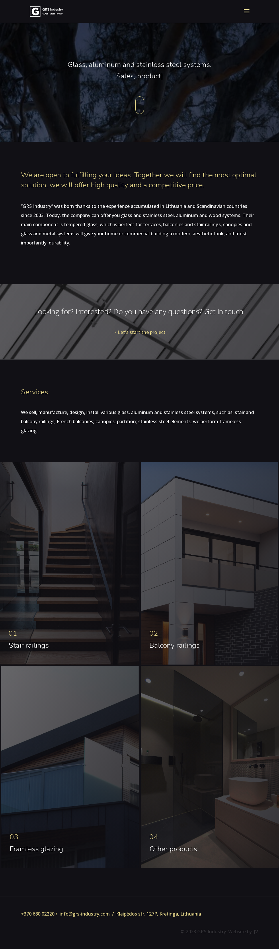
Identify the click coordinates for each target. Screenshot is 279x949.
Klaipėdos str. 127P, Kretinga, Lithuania (158, 914)
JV (256, 931)
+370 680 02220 (37, 914)
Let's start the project (141, 332)
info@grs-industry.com (85, 914)
